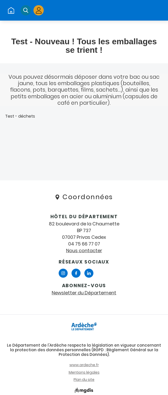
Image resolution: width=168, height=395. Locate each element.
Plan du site (84, 379)
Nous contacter (84, 250)
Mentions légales (84, 372)
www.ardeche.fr (84, 364)
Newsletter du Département (84, 292)
